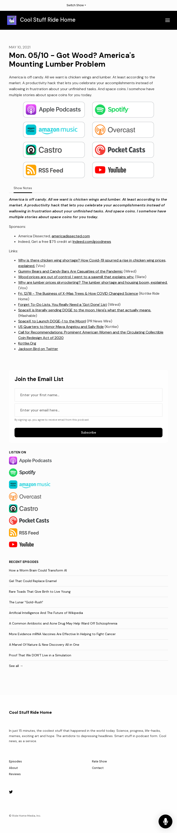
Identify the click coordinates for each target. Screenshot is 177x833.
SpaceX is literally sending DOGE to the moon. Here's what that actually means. (84, 310)
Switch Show (75, 5)
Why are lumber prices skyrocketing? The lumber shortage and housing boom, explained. (93, 282)
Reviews (15, 774)
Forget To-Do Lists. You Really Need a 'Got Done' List (62, 304)
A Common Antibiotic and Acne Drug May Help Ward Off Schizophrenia (63, 623)
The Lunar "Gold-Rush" (26, 602)
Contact (97, 768)
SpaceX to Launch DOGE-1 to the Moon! (52, 321)
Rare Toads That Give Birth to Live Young (40, 591)
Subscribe (88, 432)
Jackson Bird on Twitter (38, 348)
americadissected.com (71, 236)
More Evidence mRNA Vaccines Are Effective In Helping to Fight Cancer (62, 634)
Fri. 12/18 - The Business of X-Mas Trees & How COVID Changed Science (78, 293)
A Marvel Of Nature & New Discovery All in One (44, 645)
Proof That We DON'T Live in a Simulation (40, 655)
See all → (16, 666)
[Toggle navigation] (167, 20)
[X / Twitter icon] (11, 792)
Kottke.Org (27, 343)
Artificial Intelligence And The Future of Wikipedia (46, 613)
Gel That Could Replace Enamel (33, 581)
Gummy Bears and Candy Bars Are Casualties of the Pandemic (70, 271)
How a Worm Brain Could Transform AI (38, 570)
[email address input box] (88, 410)
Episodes (15, 761)
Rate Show (99, 761)
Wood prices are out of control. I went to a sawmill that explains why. (76, 276)
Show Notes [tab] (23, 188)
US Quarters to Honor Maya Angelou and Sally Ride (61, 326)
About (13, 768)
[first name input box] (88, 395)
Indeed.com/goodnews (92, 241)
